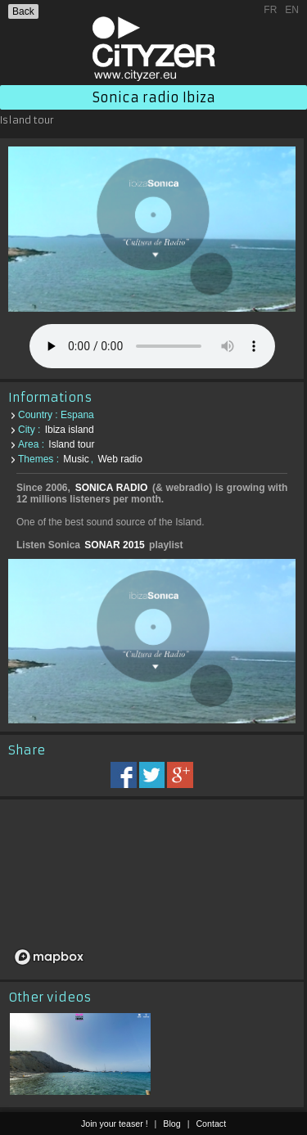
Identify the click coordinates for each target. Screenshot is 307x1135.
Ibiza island (69, 429)
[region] (152, 889)
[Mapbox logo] (49, 957)
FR (270, 10)
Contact (211, 1123)
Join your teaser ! (114, 1123)
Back (23, 11)
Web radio (119, 459)
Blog (171, 1123)
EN (292, 10)
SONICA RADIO (111, 487)
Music (75, 459)
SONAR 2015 (114, 545)
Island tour (71, 444)
